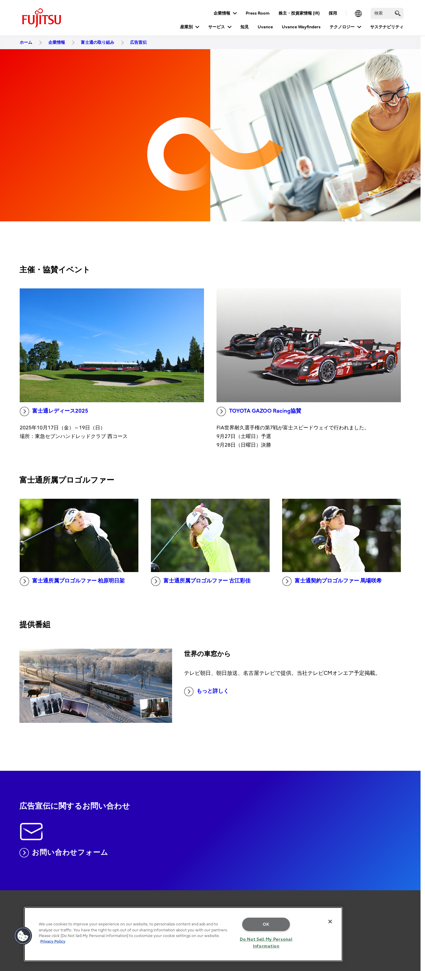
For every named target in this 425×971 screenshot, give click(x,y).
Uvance (265, 26)
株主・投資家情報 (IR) (299, 13)
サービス (216, 26)
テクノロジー (342, 26)
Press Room (258, 13)
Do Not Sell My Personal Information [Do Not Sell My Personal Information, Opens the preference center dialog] (266, 943)
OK (266, 924)
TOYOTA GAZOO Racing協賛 (259, 411)
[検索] (387, 13)
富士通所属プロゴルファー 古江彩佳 (201, 581)
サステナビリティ (387, 26)
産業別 (186, 26)
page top (411, 895)
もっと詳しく (206, 691)
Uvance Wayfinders (301, 26)
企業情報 (222, 13)
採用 (333, 13)
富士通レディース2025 (54, 411)
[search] (398, 13)
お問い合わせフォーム (63, 852)
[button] (23, 935)
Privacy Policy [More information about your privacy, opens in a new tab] (52, 941)
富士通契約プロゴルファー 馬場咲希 (332, 581)
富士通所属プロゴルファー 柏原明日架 (72, 581)
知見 (244, 26)
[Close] (330, 921)
